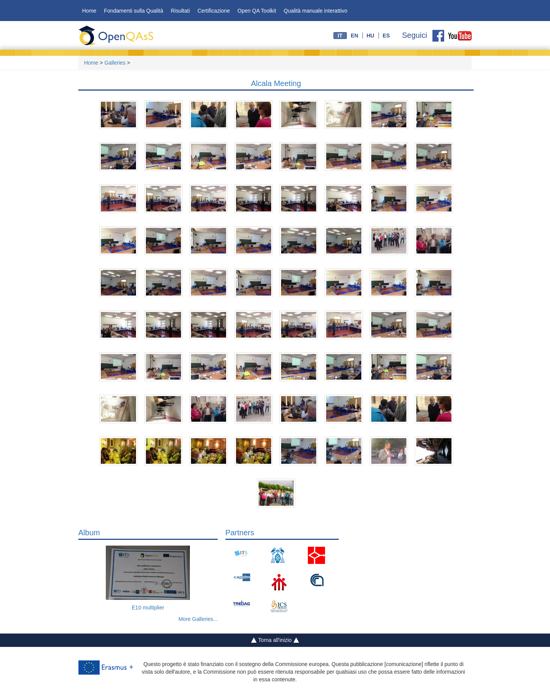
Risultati (180, 11)
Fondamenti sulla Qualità (133, 11)
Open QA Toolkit (257, 11)
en (354, 35)
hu (370, 35)
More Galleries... (198, 619)
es (386, 35)
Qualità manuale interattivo (316, 11)
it (340, 35)
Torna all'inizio (275, 640)
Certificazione (213, 11)
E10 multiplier (148, 607)
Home (89, 11)
